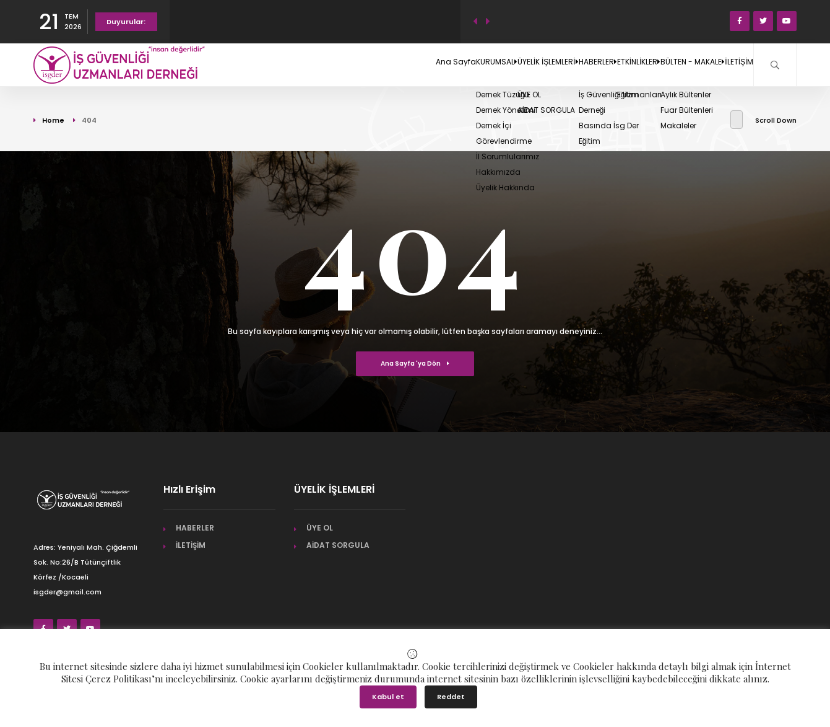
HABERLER (522, 64)
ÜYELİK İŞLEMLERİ (451, 64)
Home (53, 120)
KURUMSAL (378, 64)
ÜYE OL (319, 527)
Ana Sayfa (320, 64)
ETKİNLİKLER (584, 64)
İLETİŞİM (728, 64)
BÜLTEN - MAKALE (661, 64)
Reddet (451, 697)
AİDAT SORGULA (338, 545)
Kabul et (388, 697)
